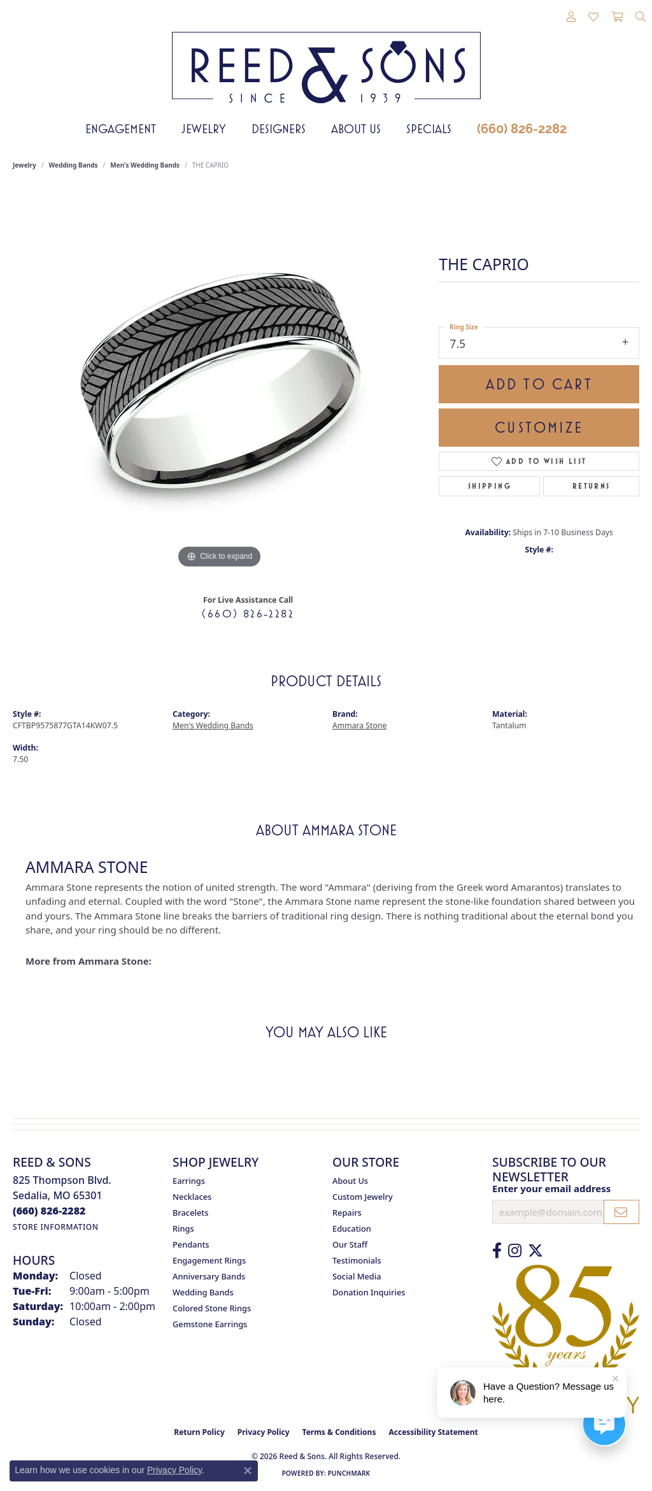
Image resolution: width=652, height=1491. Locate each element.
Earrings (189, 1180)
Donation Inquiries (368, 1292)
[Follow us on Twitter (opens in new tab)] (535, 1250)
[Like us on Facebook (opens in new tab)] (497, 1250)
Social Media (356, 1276)
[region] (220, 380)
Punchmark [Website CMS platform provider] (349, 1473)
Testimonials (356, 1260)
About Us (356, 128)
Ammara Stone (359, 725)
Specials (428, 128)
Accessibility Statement (433, 1432)
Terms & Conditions (339, 1432)
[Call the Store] (49, 1211)
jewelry (24, 165)
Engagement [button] (120, 128)
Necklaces (192, 1196)
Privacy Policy (263, 1432)
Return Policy (199, 1432)
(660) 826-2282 (522, 128)
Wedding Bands (73, 165)
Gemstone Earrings (210, 1324)
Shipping (489, 486)
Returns (591, 486)
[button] (571, 17)
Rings (183, 1228)
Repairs (347, 1212)
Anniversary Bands (209, 1276)
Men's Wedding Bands (145, 165)
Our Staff (349, 1244)
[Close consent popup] (248, 1470)
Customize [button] (539, 427)
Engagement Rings (209, 1260)
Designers (279, 128)
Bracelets (190, 1212)
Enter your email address (551, 1188)
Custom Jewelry (362, 1196)
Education (351, 1228)
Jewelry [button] (203, 128)
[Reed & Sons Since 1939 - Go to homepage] (326, 58)
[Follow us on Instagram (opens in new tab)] (514, 1250)
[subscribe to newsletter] (621, 1212)
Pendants (191, 1244)
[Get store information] (56, 1226)
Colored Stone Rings (212, 1308)
